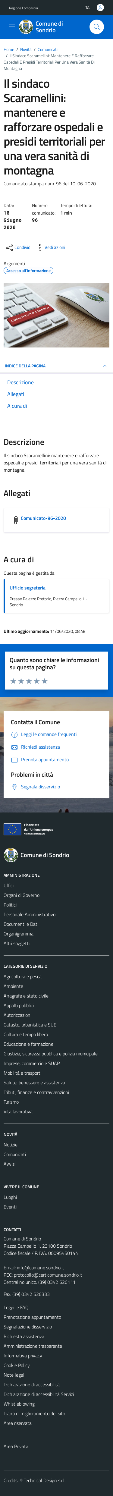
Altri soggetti (17, 943)
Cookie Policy (17, 1365)
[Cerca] (96, 27)
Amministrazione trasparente (33, 1346)
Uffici (9, 885)
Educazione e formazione (28, 1044)
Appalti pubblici (19, 1005)
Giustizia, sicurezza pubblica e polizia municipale (51, 1053)
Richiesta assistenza (24, 1336)
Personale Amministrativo (29, 914)
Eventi (10, 1206)
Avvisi (9, 1164)
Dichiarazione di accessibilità (32, 1384)
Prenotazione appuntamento (32, 1317)
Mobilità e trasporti (22, 1072)
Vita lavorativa (18, 1111)
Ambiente (13, 986)
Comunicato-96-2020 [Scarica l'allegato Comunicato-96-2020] (43, 518)
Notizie (10, 1144)
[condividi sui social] (18, 248)
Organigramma (18, 933)
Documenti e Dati (21, 924)
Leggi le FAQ (16, 1307)
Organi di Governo (21, 895)
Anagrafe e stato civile (26, 995)
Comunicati (15, 1154)
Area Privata (16, 1446)
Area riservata (18, 1423)
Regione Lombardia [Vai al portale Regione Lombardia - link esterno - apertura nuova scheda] (23, 8)
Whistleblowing (19, 1403)
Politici (10, 904)
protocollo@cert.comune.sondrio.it (48, 1274)
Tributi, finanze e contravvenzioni (36, 1092)
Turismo (11, 1101)
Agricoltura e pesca (23, 976)
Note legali (14, 1374)
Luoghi (10, 1197)
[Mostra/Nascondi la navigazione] (12, 26)
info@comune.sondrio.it (40, 1267)
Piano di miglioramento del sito (34, 1413)
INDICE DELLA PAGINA (56, 365)
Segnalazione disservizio (28, 1326)
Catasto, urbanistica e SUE (30, 1024)
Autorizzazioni (17, 1015)
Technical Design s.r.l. (44, 1480)
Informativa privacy (23, 1355)
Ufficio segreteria (28, 587)
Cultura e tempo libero (26, 1034)
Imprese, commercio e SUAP (32, 1063)
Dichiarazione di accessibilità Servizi (39, 1394)
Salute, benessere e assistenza (34, 1082)
